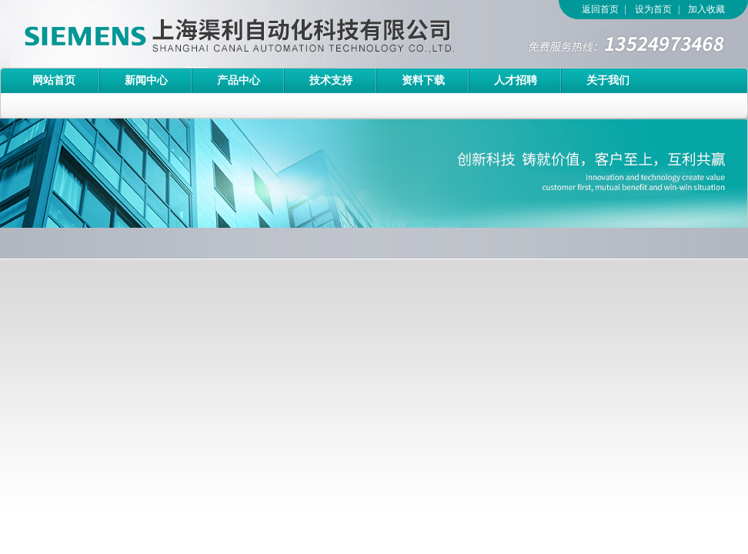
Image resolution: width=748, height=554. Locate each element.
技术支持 (330, 80)
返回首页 (600, 9)
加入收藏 (706, 9)
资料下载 (423, 80)
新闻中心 (146, 80)
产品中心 (238, 80)
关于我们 (607, 80)
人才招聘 (515, 80)
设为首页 (653, 9)
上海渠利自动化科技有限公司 (211, 34)
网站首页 (53, 80)
